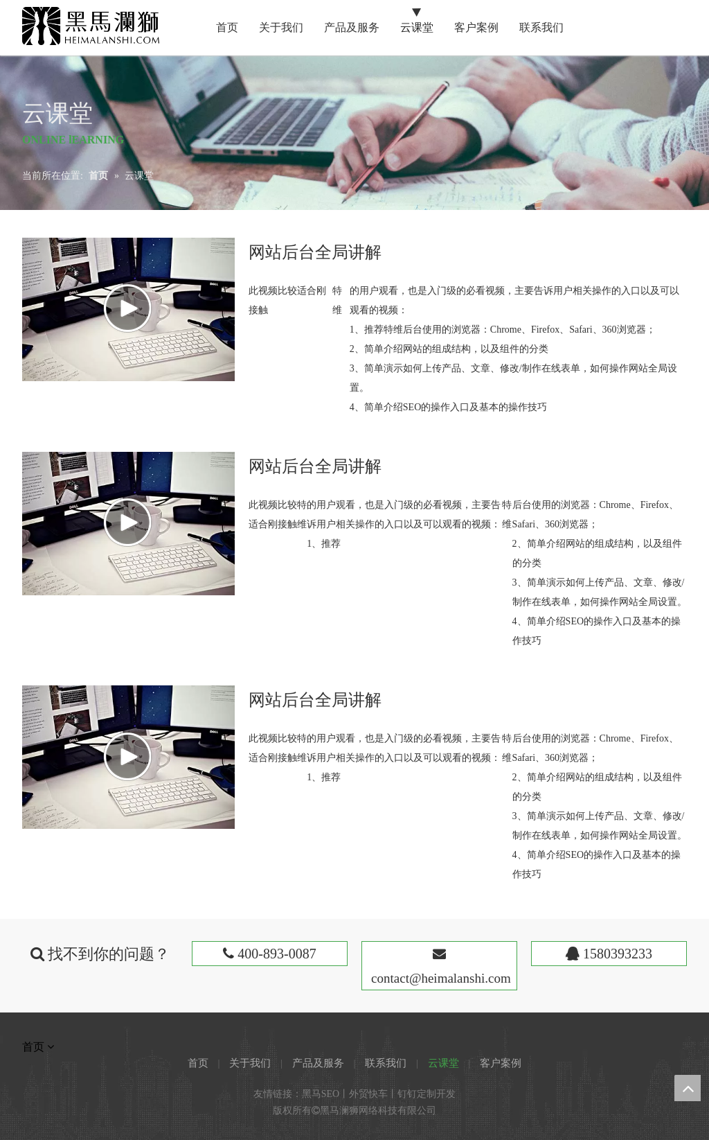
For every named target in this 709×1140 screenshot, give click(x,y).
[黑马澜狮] (90, 26)
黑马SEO (320, 1094)
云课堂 (443, 1063)
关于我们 (250, 1063)
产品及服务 (318, 1063)
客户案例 (500, 1063)
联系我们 (385, 1063)
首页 (198, 1063)
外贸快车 (368, 1094)
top (687, 1088)
